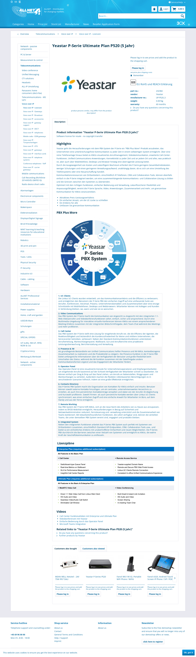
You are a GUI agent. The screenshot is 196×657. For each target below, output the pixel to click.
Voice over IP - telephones (33, 132)
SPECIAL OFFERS (28, 337)
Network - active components (28, 363)
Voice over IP (28, 104)
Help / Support (61, 638)
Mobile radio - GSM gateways (34, 136)
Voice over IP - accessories (33, 119)
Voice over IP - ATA (30, 146)
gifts (23, 331)
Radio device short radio (33, 184)
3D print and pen (28, 245)
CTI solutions (28, 78)
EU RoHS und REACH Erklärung (151, 83)
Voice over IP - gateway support (32, 124)
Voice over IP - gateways (32, 150)
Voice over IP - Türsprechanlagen (30, 141)
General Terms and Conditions (68, 634)
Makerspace (26, 207)
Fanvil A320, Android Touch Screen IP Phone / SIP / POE (160, 577)
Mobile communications (33, 173)
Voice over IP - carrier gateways (31, 168)
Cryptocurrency (28, 351)
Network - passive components (29, 47)
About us (58, 628)
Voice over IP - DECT (31, 129)
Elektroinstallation (29, 212)
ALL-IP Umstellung (30, 86)
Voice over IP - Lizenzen (32, 108)
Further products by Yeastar (71, 535)
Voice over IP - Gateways (32, 111)
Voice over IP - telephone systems (32, 158)
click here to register (153, 641)
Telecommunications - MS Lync (34, 98)
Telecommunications (30, 65)
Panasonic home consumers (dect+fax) (32, 91)
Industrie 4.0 (26, 273)
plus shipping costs (145, 72)
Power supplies (28, 309)
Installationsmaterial (30, 304)
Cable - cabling (27, 279)
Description (59, 121)
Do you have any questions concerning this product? (82, 533)
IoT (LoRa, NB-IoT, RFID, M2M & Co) (31, 344)
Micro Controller (28, 201)
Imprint (57, 641)
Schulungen (26, 326)
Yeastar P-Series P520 (96, 576)
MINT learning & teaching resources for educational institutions (32, 232)
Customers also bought (65, 548)
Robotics (24, 240)
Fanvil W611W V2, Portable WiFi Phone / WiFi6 (129, 577)
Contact (57, 631)
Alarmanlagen (27, 190)
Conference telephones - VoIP (34, 163)
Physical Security (28, 262)
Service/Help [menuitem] (176, 2)
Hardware (25, 290)
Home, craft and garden (32, 315)
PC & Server (26, 54)
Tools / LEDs (26, 257)
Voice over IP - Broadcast (32, 115)
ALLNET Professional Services (30, 297)
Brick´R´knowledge (29, 224)
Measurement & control (32, 60)
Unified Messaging (30, 74)
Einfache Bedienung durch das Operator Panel (81, 521)
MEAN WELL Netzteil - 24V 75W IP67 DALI (67, 577)
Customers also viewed (93, 548)
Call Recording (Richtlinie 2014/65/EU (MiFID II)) (33, 179)
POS (22, 251)
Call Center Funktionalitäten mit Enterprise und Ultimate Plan (88, 516)
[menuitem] (154, 9)
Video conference (30, 70)
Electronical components (32, 196)
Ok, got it (188, 652)
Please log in (138, 68)
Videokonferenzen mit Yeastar (73, 518)
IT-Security (25, 268)
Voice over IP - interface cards (34, 154)
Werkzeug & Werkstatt (31, 356)
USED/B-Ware (27, 320)
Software (25, 284)
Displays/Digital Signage (32, 218)
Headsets (26, 82)
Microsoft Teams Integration (73, 524)
